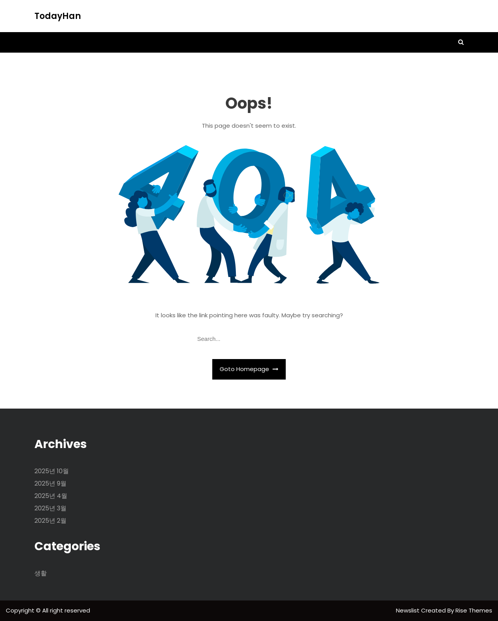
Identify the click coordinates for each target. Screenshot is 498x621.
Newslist (408, 610)
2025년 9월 (50, 483)
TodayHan (57, 16)
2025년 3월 (50, 508)
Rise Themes (473, 610)
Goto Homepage (249, 369)
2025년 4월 (50, 495)
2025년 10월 (51, 471)
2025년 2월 (50, 520)
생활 (40, 573)
